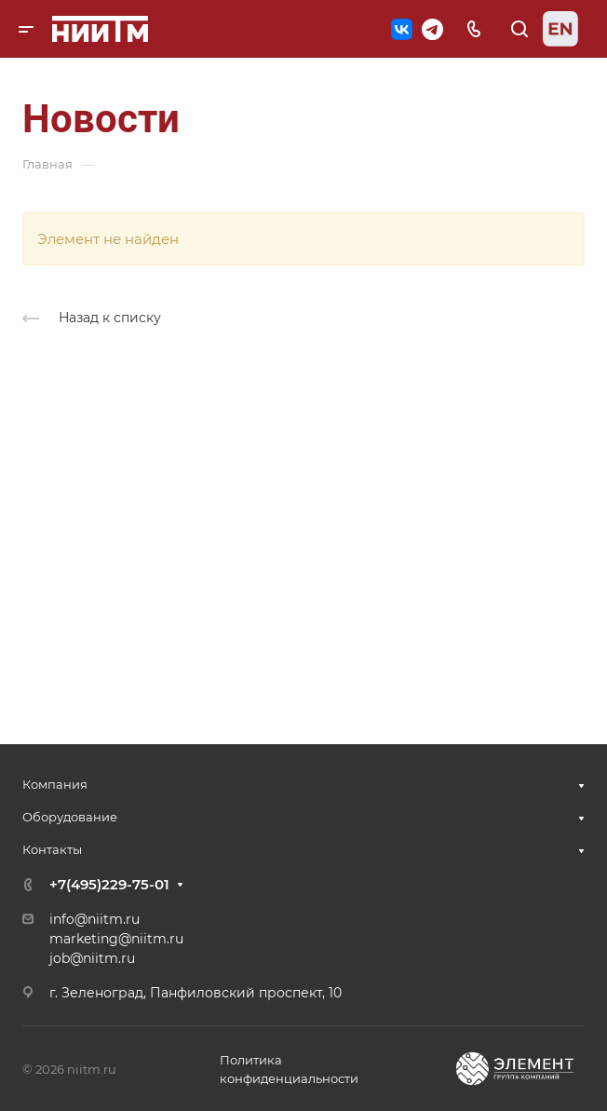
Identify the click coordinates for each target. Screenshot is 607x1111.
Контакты (52, 849)
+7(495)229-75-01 (109, 884)
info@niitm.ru (94, 919)
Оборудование (69, 816)
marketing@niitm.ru (116, 938)
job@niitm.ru (92, 958)
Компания (55, 784)
